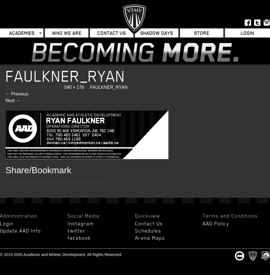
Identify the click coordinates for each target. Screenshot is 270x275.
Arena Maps (150, 238)
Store (201, 33)
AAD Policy (216, 223)
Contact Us (111, 33)
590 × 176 (74, 87)
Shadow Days (156, 33)
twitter (77, 231)
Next (13, 100)
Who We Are (66, 33)
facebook (79, 238)
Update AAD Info (20, 231)
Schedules (148, 231)
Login (247, 33)
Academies (22, 33)
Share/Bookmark (38, 170)
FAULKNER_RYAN (109, 87)
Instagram (81, 223)
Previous (17, 94)
